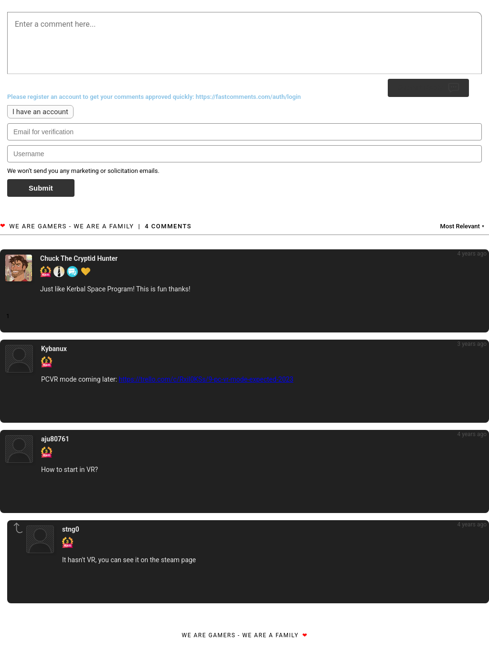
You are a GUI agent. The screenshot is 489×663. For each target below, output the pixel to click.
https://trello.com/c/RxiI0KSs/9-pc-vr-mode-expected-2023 (206, 379)
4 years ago (472, 253)
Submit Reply (428, 88)
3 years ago (472, 344)
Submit (41, 188)
